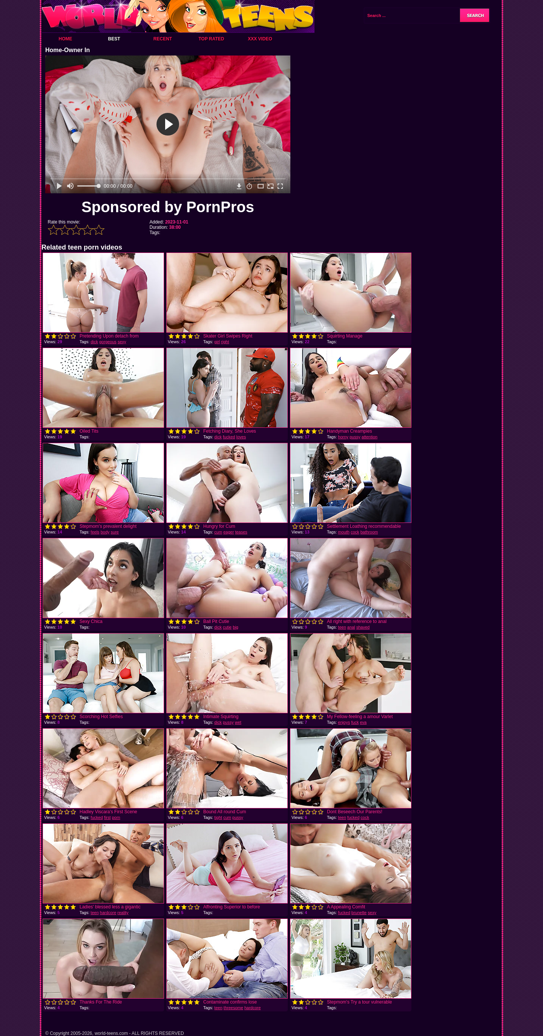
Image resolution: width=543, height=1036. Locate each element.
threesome (233, 1007)
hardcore (108, 912)
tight (218, 817)
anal (351, 627)
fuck (355, 722)
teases (241, 532)
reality (122, 912)
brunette (359, 912)
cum (218, 532)
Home (65, 39)
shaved (363, 627)
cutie (227, 627)
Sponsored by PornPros (167, 207)
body (105, 532)
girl (217, 341)
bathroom (369, 532)
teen (342, 627)
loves (241, 437)
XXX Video (260, 39)
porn (116, 817)
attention (369, 437)
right (225, 341)
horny (343, 437)
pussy (355, 437)
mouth (344, 532)
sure (115, 532)
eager (228, 532)
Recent (162, 39)
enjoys (344, 722)
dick (94, 341)
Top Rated (211, 39)
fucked (229, 437)
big (235, 627)
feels (94, 532)
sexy (122, 341)
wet (238, 722)
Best (114, 39)
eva (363, 722)
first (107, 817)
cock (355, 532)
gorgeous (108, 341)
